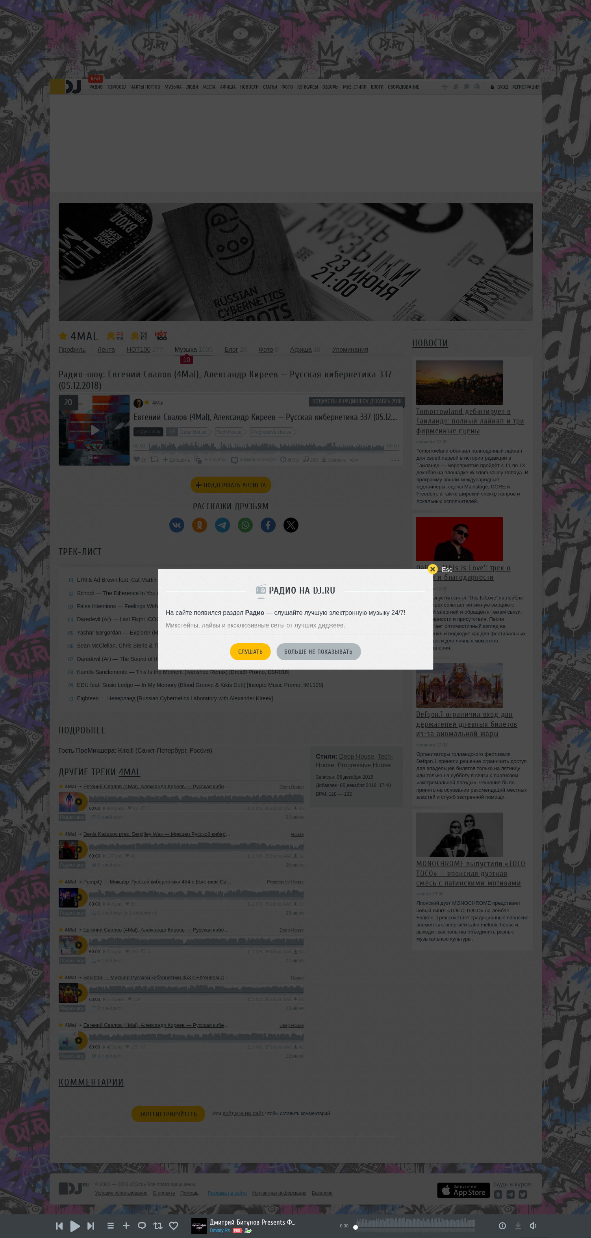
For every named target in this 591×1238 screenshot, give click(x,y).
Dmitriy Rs (220, 1230)
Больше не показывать (318, 651)
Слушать (250, 651)
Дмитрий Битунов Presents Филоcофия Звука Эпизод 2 (253, 1222)
